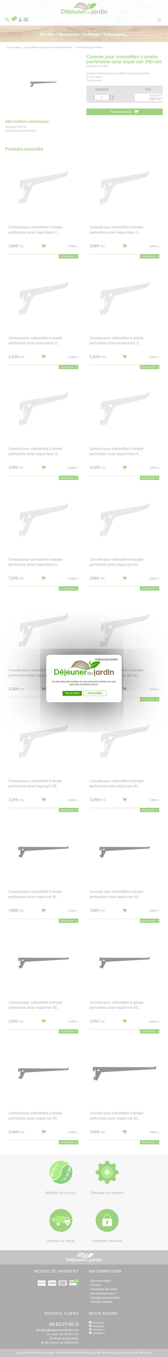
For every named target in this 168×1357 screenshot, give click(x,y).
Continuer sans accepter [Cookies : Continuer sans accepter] (106, 659)
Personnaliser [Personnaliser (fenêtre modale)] (95, 693)
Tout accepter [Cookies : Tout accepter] (72, 693)
